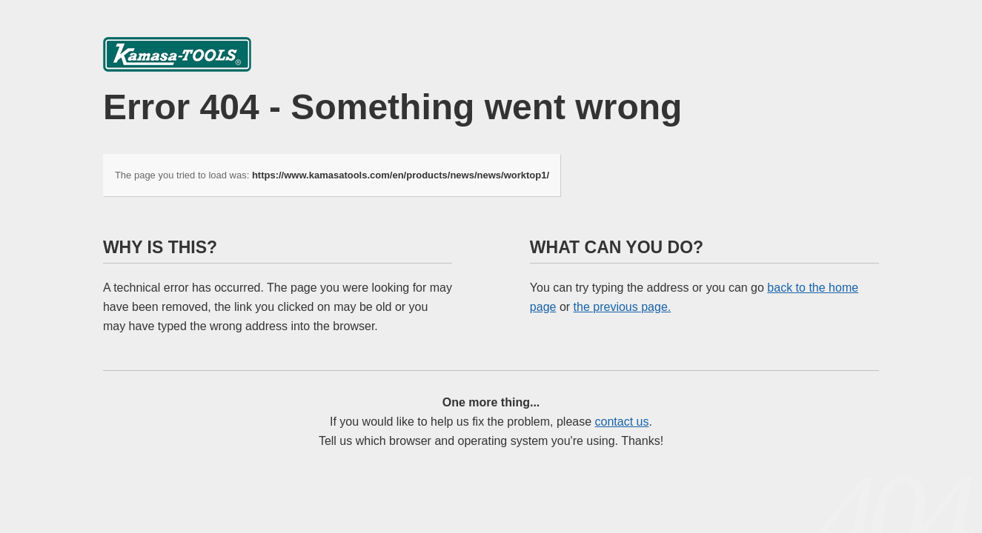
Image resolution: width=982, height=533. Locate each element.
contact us (622, 421)
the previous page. (622, 307)
